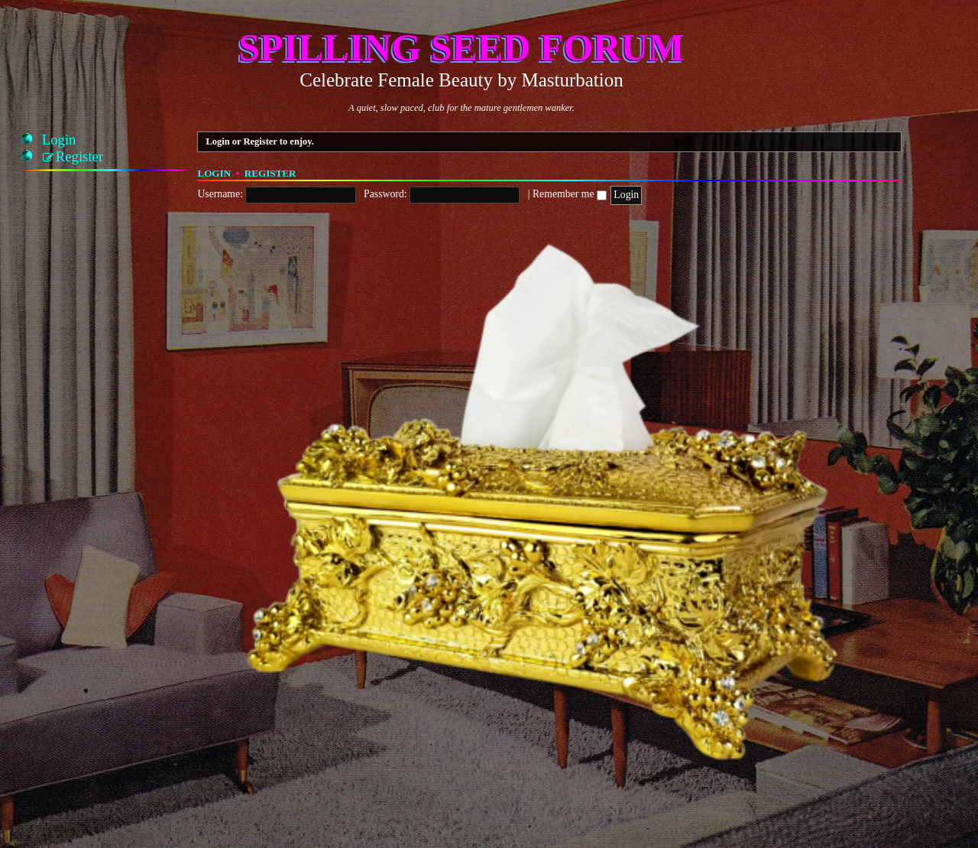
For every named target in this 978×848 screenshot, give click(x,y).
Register (270, 173)
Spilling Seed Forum (461, 47)
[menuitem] (59, 140)
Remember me (570, 194)
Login (214, 173)
